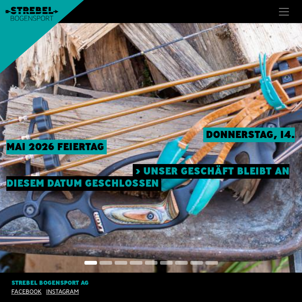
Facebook (26, 291)
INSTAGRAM (62, 291)
